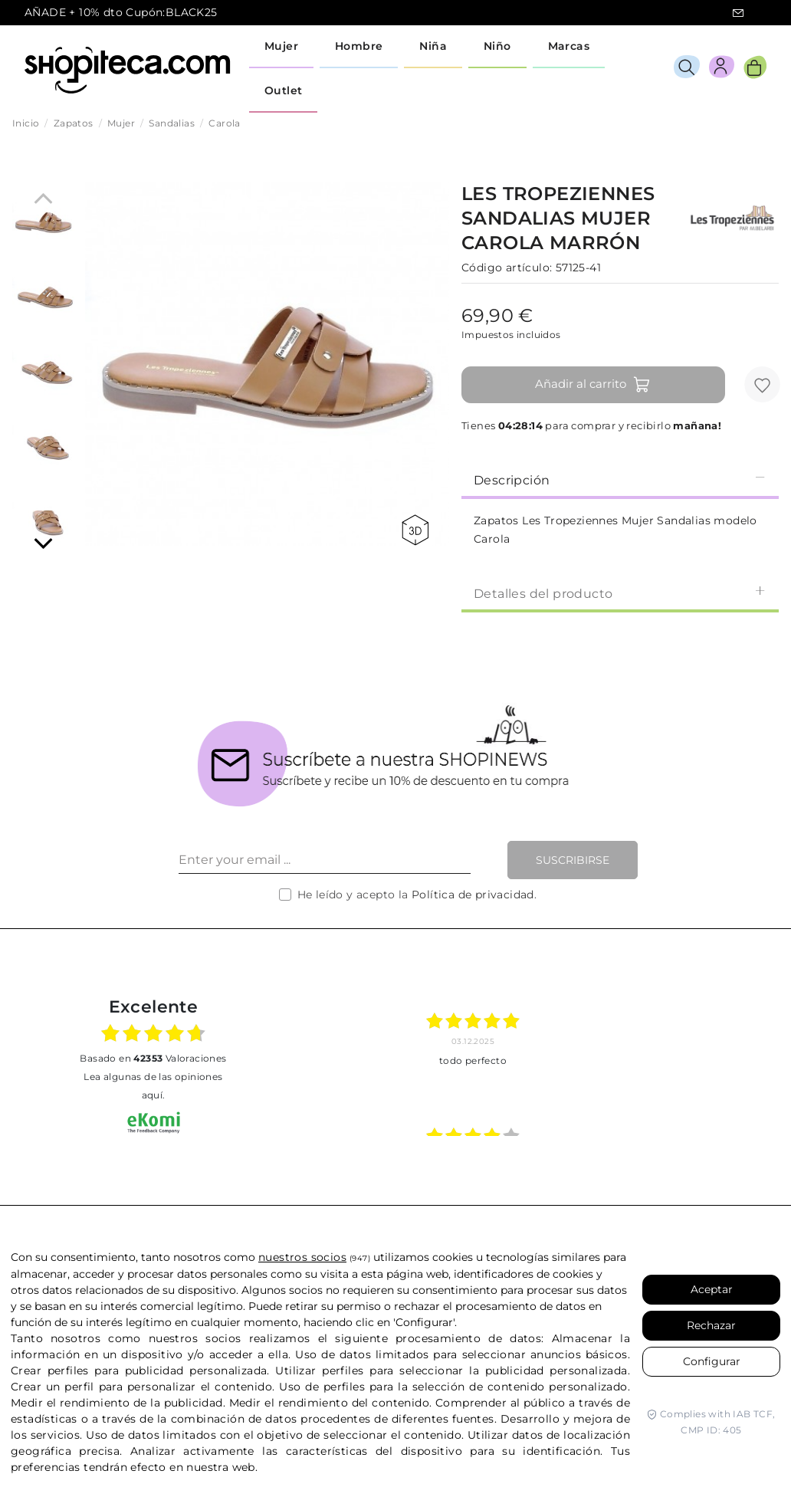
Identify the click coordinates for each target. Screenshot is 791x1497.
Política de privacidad (473, 894)
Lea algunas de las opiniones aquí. (153, 1086)
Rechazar (711, 1325)
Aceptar (712, 1289)
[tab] (620, 479)
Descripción (620, 479)
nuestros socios (302, 1257)
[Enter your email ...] (325, 860)
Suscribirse (572, 860)
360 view (415, 530)
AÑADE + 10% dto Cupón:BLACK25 (121, 12)
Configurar (711, 1361)
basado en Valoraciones (153, 1058)
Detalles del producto (620, 593)
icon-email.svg (738, 13)
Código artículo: (506, 267)
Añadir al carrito (593, 385)
